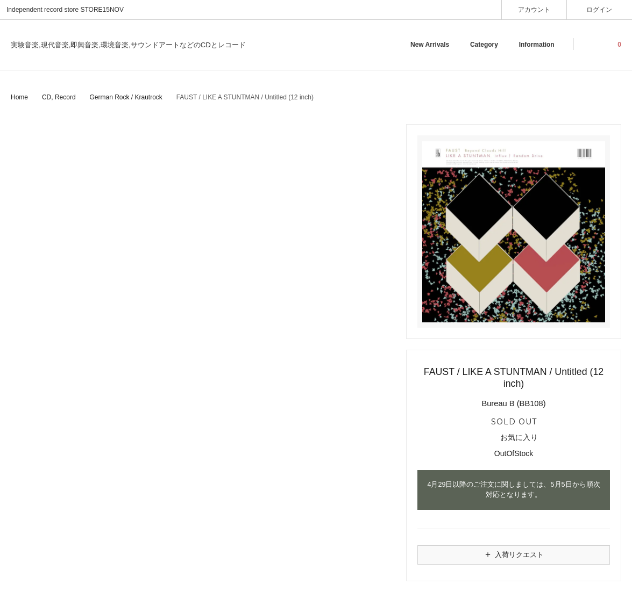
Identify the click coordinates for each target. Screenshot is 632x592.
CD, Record (59, 97)
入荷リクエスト (514, 554)
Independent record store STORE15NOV (65, 9)
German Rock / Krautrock (125, 97)
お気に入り (513, 438)
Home (19, 97)
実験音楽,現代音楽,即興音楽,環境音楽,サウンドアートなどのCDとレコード (128, 45)
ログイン (599, 9)
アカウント (534, 9)
